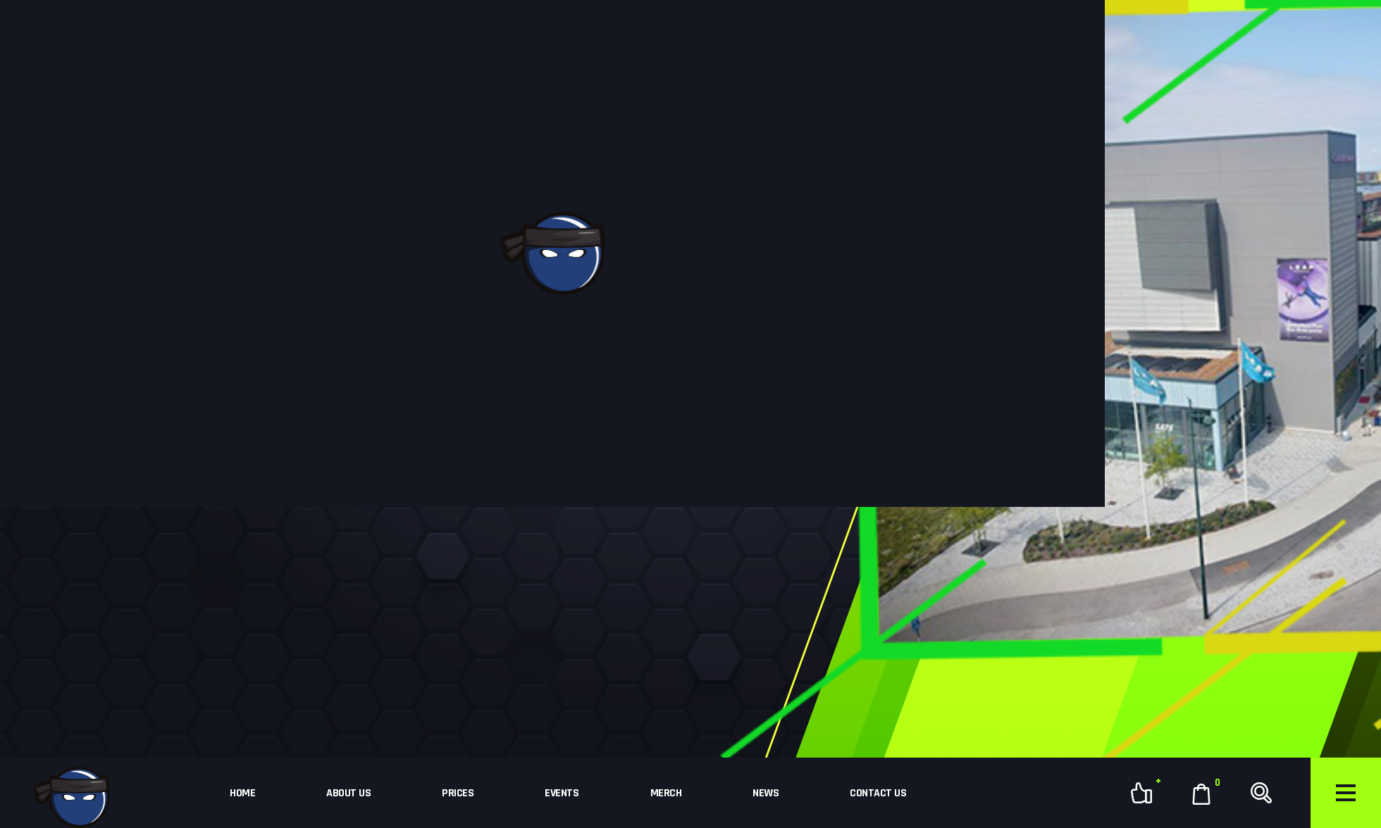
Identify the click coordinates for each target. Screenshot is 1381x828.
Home (242, 793)
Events (561, 793)
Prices (457, 793)
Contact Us (878, 793)
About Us (348, 793)
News (766, 793)
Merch (666, 793)
